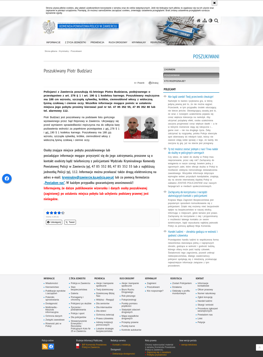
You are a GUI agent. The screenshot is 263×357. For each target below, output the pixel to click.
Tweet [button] (70, 222)
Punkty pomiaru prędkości (129, 304)
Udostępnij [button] (54, 222)
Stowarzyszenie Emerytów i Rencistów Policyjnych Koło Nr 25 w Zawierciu (81, 326)
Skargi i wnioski (205, 305)
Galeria (74, 293)
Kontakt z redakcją (121, 344)
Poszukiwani (76, 51)
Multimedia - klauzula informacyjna (52, 310)
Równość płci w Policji (53, 324)
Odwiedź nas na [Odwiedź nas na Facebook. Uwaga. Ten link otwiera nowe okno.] (51, 346)
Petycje (201, 322)
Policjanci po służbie (81, 303)
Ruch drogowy (127, 278)
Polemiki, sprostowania (52, 298)
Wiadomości (51, 283)
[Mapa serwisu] (205, 20)
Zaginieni (169, 69)
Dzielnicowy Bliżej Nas (105, 294)
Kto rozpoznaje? (175, 81)
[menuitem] (53, 42)
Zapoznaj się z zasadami (159, 352)
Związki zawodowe (54, 320)
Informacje (49, 278)
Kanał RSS (45, 346)
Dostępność (51, 303)
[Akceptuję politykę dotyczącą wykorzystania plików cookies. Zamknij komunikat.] (214, 3)
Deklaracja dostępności (123, 353)
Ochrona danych (53, 316)
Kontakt (200, 278)
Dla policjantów (78, 317)
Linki (200, 318)
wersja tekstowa (189, 344)
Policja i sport (77, 313)
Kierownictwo (52, 287)
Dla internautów (104, 307)
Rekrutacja (176, 278)
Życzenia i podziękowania (78, 308)
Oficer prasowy (205, 290)
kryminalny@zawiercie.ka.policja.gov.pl (88, 177)
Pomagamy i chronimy (77, 298)
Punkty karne (128, 326)
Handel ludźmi (205, 301)
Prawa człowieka (104, 318)
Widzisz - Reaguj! (105, 300)
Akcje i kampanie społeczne (104, 284)
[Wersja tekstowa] (210, 20)
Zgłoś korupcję (205, 297)
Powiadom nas (205, 315)
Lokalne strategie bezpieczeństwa (105, 330)
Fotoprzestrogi (129, 300)
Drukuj (153, 82)
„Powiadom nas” (54, 182)
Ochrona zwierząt (105, 315)
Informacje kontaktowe (203, 284)
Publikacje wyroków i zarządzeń (55, 292)
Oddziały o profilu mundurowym (181, 292)
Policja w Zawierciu (80, 283)
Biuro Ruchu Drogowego (128, 291)
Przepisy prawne (130, 322)
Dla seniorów (102, 303)
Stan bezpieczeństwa (79, 288)
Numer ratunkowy (207, 293)
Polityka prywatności (157, 355)
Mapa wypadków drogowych (130, 317)
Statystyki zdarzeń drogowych (131, 311)
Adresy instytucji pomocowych (104, 323)
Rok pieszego (128, 296)
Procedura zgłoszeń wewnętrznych (208, 309)
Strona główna (51, 51)
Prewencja (99, 278)
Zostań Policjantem (182, 283)
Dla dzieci (101, 311)
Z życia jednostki (77, 278)
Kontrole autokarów (131, 330)
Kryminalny (64, 51)
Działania (177, 287)
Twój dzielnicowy (104, 290)
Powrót (139, 82)
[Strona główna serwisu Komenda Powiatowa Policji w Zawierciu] (199, 20)
